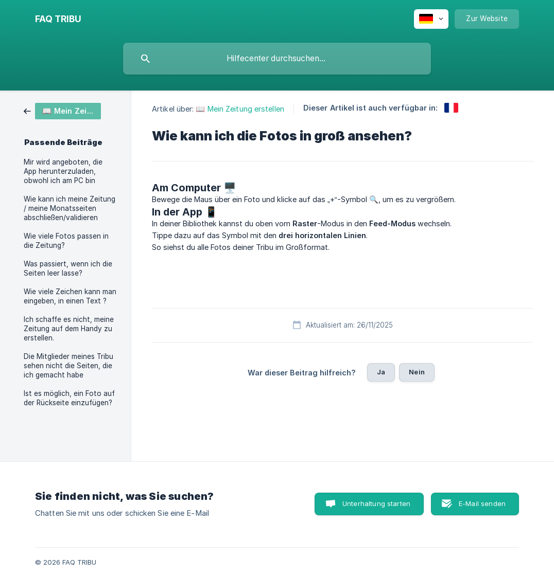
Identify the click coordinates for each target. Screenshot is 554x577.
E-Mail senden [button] (482, 503)
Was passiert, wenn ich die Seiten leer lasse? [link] (68, 268)
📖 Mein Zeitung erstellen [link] (240, 108)
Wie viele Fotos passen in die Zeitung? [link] (66, 240)
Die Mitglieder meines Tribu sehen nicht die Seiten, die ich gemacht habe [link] (68, 365)
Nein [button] (417, 372)
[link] (62, 110)
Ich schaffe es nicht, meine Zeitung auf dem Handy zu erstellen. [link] (69, 328)
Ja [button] (381, 372)
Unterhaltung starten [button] (376, 503)
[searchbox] (277, 59)
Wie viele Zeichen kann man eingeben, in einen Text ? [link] (70, 296)
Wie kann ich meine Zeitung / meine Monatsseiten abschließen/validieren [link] (69, 208)
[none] (58, 19)
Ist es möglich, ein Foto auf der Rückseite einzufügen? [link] (69, 398)
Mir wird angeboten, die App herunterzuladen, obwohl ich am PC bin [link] (63, 171)
